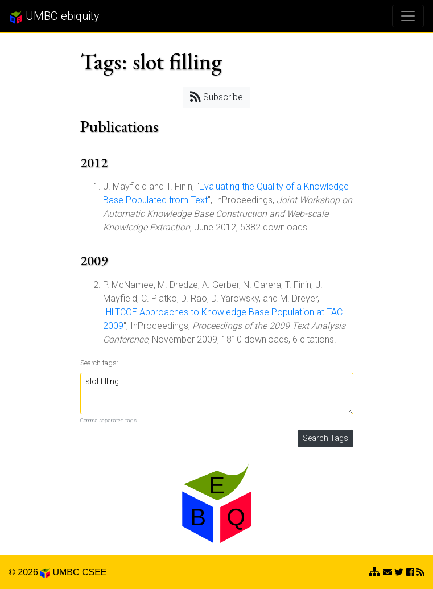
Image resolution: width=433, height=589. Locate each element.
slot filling (216, 393)
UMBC (65, 572)
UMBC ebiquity (54, 16)
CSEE (94, 572)
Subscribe (216, 96)
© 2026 (29, 572)
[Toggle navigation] (408, 16)
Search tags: (99, 363)
